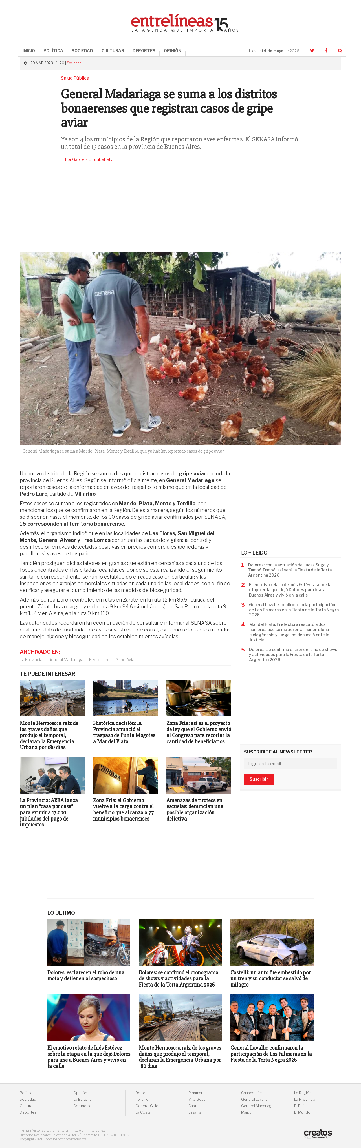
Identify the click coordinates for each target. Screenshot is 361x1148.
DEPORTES (144, 50)
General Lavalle (254, 1099)
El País (299, 1106)
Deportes (28, 1112)
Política (26, 1093)
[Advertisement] (180, 207)
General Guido (148, 1106)
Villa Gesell (197, 1099)
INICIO (29, 50)
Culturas (27, 1106)
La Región (303, 1093)
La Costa (143, 1112)
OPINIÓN (172, 50)
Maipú (246, 1112)
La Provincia (31, 659)
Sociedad (74, 63)
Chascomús (251, 1093)
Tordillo (142, 1099)
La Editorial (83, 1099)
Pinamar (195, 1093)
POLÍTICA (53, 50)
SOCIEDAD (82, 50)
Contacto (81, 1106)
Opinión (80, 1093)
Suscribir (259, 779)
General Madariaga (65, 659)
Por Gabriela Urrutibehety (89, 159)
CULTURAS (113, 50)
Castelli (194, 1106)
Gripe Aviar (126, 659)
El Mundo (302, 1112)
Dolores (142, 1093)
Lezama (194, 1112)
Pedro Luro (99, 659)
